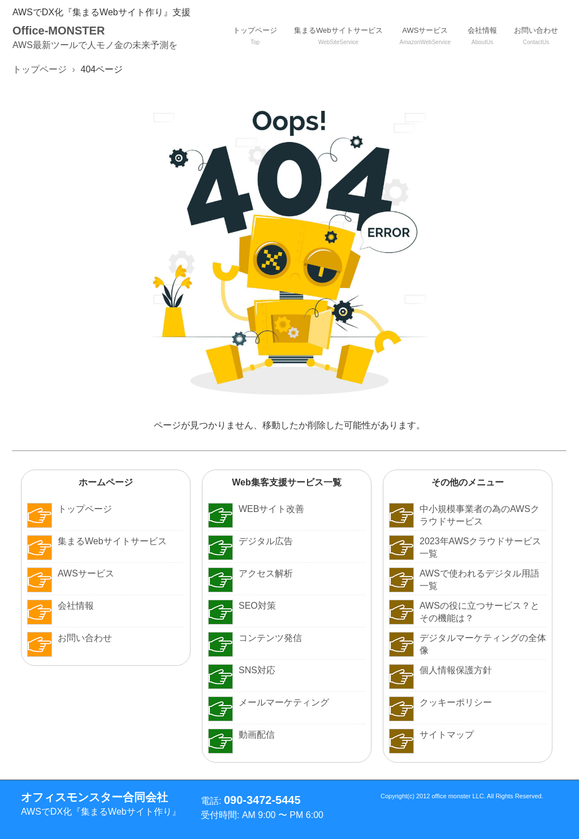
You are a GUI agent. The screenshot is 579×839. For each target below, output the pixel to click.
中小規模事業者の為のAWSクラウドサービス (464, 515)
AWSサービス (425, 35)
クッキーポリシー (440, 702)
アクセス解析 (250, 573)
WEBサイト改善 (256, 509)
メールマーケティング (268, 702)
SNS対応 (241, 670)
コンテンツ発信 (255, 638)
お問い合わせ (536, 35)
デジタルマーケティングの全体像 (467, 644)
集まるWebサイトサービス (338, 35)
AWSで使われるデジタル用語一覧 (464, 579)
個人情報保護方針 (440, 670)
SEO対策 (242, 606)
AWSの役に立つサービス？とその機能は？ (464, 612)
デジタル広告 (250, 541)
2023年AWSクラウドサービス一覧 (465, 547)
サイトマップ (431, 735)
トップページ (255, 35)
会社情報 (482, 35)
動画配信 (241, 735)
